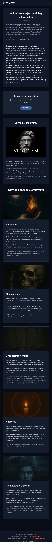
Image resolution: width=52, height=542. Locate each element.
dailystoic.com (35, 536)
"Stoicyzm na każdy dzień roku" (37, 538)
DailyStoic (10, 3)
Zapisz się (26, 107)
